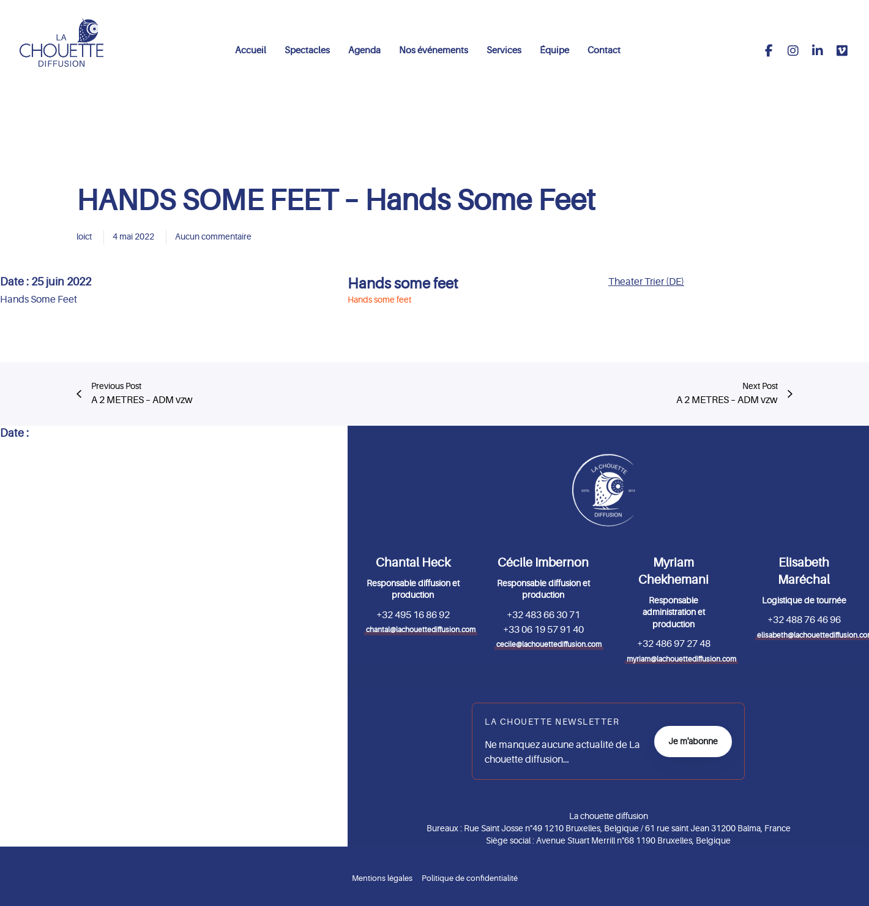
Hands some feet (403, 284)
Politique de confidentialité (470, 878)
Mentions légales (382, 878)
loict (84, 236)
